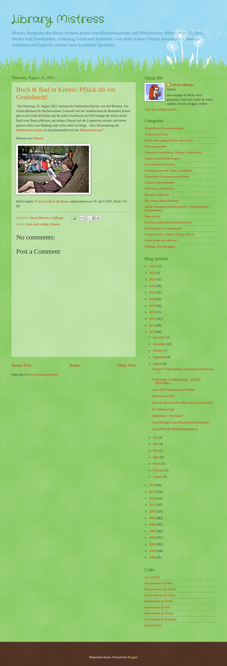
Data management (156, 146)
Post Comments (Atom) (42, 374)
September (160, 357)
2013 (152, 491)
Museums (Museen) (157, 194)
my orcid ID (152, 577)
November (160, 344)
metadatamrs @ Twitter (159, 601)
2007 (152, 531)
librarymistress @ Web (158, 583)
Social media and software (161, 240)
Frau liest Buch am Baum (51, 201)
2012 (152, 498)
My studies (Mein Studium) (161, 200)
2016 (152, 325)
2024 (152, 273)
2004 (152, 551)
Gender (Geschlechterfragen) (162, 158)
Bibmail (38, 138)
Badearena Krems (91, 130)
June (156, 444)
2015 (152, 332)
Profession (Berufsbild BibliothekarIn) (168, 222)
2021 (152, 292)
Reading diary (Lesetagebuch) (163, 228)
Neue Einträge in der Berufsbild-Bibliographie (180, 422)
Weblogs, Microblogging (160, 246)
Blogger (132, 657)
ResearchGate (153, 625)
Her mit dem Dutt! (163, 396)
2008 (152, 524)
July (156, 437)
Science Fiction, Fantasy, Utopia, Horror (169, 234)
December (159, 337)
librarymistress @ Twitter (160, 589)
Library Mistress (58, 19)
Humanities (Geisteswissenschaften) (167, 176)
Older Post (126, 365)
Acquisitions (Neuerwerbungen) (164, 128)
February (159, 470)
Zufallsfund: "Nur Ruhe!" (168, 415)
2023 (152, 279)
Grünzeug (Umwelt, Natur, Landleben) (168, 170)
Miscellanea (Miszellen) (159, 188)
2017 (152, 318)
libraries (55, 224)
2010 (152, 511)
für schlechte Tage (163, 409)
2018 (152, 312)
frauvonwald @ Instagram (161, 619)
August (157, 363)
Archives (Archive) (156, 134)
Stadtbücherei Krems (29, 130)
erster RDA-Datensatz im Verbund (173, 389)
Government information (160, 164)
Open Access (152, 216)
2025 (152, 266)
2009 (152, 518)
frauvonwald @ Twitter (159, 613)
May (156, 450)
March (157, 463)
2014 (152, 485)
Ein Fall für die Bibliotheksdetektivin (175, 429)
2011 (152, 505)
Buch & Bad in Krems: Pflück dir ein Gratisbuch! (182, 402)
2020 (152, 299)
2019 (152, 305)
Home (74, 365)
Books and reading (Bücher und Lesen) (168, 140)
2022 (152, 286)
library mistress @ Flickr (160, 595)
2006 (152, 537)
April (156, 457)
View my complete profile (160, 109)
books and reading (37, 224)
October (158, 350)
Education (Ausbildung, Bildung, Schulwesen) (173, 152)
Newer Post (21, 365)
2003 (152, 557)
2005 (152, 544)
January (158, 476)
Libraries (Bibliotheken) (159, 182)
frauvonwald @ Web (157, 607)
